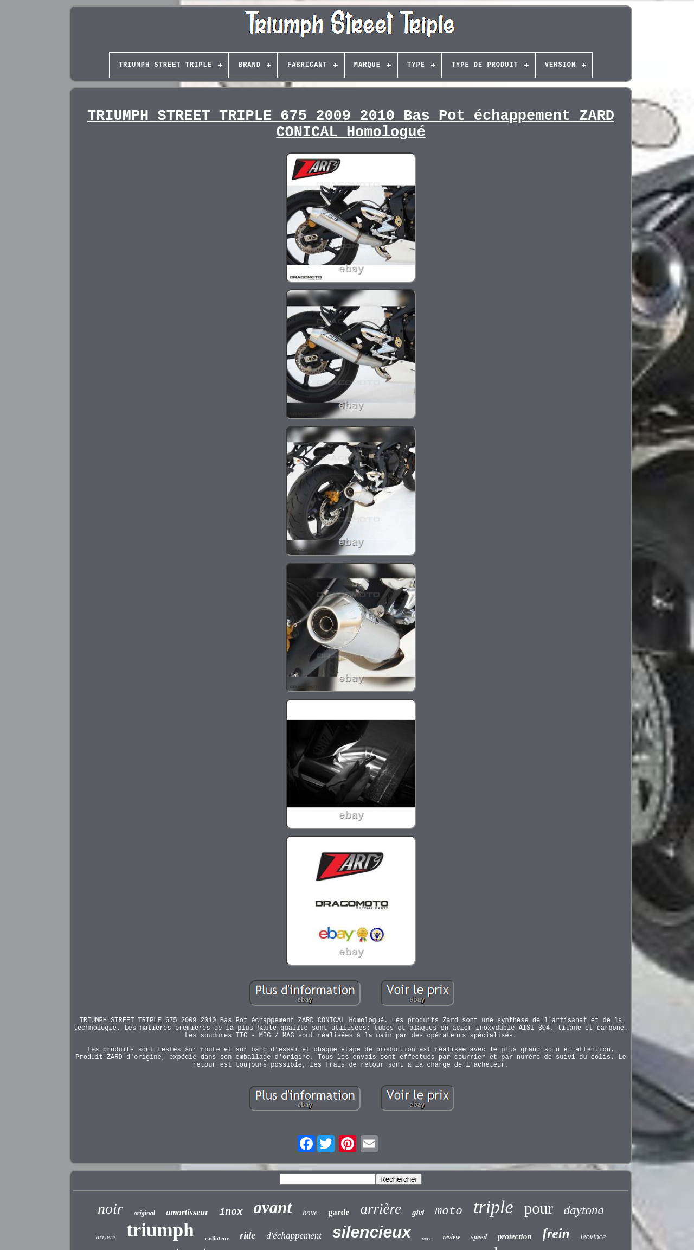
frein (556, 1233)
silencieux (371, 1232)
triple (493, 1207)
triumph (160, 1230)
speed (479, 1237)
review (451, 1237)
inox (230, 1212)
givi (418, 1212)
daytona (584, 1210)
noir (110, 1208)
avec (427, 1238)
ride (247, 1235)
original (144, 1213)
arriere (105, 1237)
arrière (381, 1209)
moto (448, 1211)
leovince (593, 1237)
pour (538, 1208)
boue (310, 1213)
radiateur (217, 1238)
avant (273, 1207)
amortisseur (187, 1212)
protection (515, 1236)
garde (338, 1212)
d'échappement (294, 1235)
